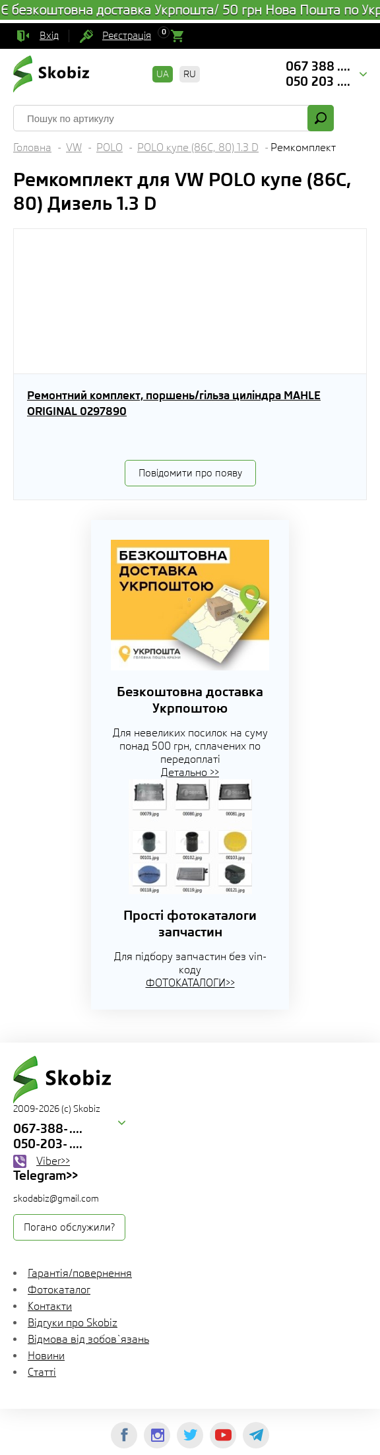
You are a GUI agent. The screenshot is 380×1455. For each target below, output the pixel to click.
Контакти (50, 1306)
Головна (32, 147)
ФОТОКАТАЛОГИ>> (190, 983)
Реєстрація (126, 36)
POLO (109, 147)
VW (74, 147)
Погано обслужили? (69, 1227)
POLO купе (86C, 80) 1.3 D (198, 147)
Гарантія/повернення (80, 1273)
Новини (46, 1355)
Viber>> (53, 1161)
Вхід (49, 36)
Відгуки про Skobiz (72, 1322)
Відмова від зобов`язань (88, 1339)
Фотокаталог (59, 1289)
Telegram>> (45, 1175)
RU (189, 74)
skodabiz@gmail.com (56, 1198)
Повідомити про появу (190, 473)
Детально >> (190, 772)
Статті (42, 1372)
